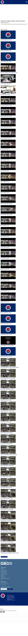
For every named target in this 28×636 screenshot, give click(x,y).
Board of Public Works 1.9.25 (6, 323)
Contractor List (3, 575)
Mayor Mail (2, 568)
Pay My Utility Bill (3, 584)
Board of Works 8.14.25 (5, 192)
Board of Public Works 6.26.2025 (6, 203)
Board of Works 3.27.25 (5, 269)
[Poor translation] (3, 612)
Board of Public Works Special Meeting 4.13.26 (9, 72)
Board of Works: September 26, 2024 (7, 389)
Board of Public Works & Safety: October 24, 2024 (9, 367)
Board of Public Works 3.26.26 (6, 83)
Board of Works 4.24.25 (5, 247)
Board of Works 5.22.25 (5, 236)
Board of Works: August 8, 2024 (6, 443)
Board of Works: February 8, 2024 (7, 520)
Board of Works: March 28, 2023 (6, 487)
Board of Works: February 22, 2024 (7, 509)
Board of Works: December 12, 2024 (7, 345)
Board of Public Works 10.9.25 (6, 138)
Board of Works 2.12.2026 (5, 94)
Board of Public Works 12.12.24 (6, 356)
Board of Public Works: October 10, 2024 (8, 378)
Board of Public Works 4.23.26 (6, 61)
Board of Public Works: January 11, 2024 (8, 531)
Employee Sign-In (3, 581)
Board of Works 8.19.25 (5, 181)
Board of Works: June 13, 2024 (6, 400)
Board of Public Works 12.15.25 (6, 116)
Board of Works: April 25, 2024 (6, 476)
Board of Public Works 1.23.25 (6, 312)
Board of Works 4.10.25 (5, 258)
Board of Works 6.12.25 (5, 225)
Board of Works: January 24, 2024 (7, 498)
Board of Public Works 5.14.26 (6, 50)
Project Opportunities (4, 571)
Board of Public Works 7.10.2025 (6, 214)
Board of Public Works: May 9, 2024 (7, 465)
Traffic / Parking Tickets (4, 582)
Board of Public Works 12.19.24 (6, 334)
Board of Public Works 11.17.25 (6, 127)
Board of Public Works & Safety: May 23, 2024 (9, 454)
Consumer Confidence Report (5, 578)
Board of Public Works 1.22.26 (6, 105)
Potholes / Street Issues (4, 574)
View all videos (4, 556)
